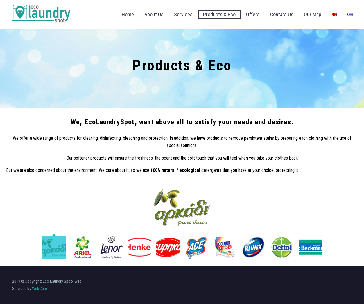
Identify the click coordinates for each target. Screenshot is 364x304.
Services (183, 14)
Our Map (312, 14)
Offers (253, 14)
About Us (154, 14)
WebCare (39, 288)
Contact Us (281, 14)
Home (128, 14)
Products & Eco (219, 14)
